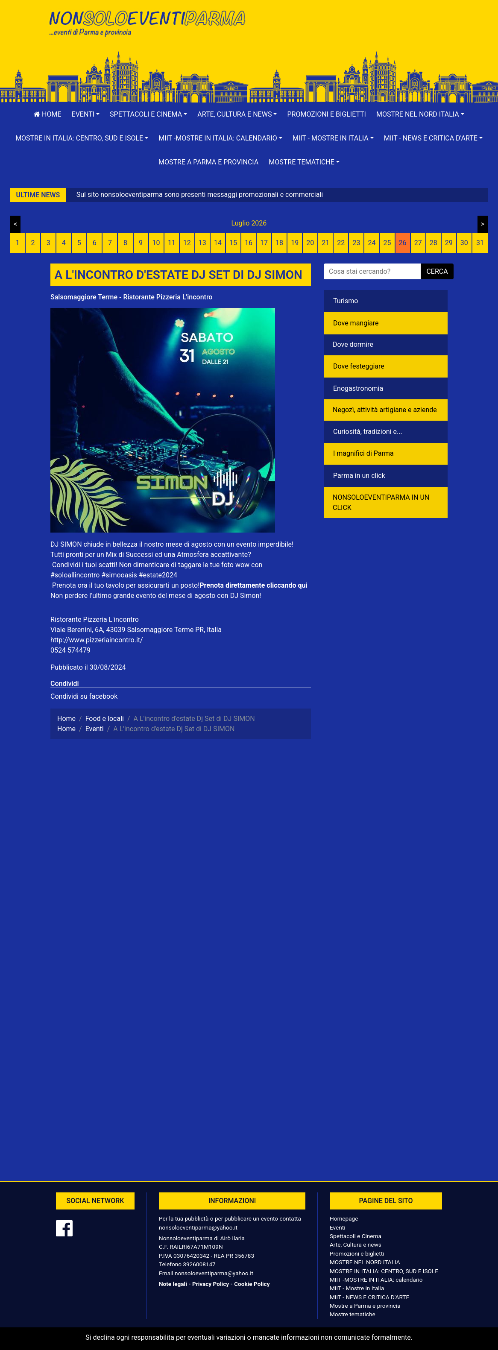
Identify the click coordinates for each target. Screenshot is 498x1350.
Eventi (338, 1227)
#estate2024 (158, 575)
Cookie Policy (252, 1283)
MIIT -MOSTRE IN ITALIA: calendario (376, 1279)
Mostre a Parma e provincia (208, 162)
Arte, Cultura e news (355, 1244)
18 (279, 243)
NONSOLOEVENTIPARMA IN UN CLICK (381, 502)
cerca (437, 271)
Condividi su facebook (83, 696)
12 (187, 243)
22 (341, 243)
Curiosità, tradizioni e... (367, 432)
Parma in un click (359, 475)
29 (449, 243)
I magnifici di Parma (363, 453)
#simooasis (119, 575)
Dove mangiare (356, 323)
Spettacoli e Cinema (355, 1236)
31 (480, 243)
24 (371, 243)
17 (264, 243)
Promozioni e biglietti (326, 114)
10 (156, 243)
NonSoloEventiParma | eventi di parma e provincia (146, 24)
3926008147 (199, 1264)
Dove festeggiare (358, 366)
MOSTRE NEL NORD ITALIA (365, 1262)
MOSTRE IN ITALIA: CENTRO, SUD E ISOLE (384, 1271)
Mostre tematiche (352, 1314)
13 (202, 243)
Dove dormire (353, 344)
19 (295, 243)
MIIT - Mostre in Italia (357, 1288)
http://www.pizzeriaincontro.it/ (96, 640)
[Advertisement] (351, 34)
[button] (86, 114)
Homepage (344, 1218)
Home (47, 114)
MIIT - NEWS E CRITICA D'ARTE (369, 1297)
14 (218, 243)
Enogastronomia (358, 388)
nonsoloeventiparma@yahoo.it (198, 1227)
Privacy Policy (210, 1283)
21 (325, 243)
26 (403, 243)
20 (310, 243)
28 (433, 243)
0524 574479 (70, 650)
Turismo (345, 301)
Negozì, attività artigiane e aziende (385, 410)
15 (233, 243)
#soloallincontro (75, 575)
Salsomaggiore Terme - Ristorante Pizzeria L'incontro (131, 297)
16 (248, 243)
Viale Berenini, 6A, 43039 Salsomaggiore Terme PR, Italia (136, 630)
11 (172, 243)
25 (387, 243)
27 (418, 243)
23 (356, 243)
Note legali (173, 1283)
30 (464, 243)
